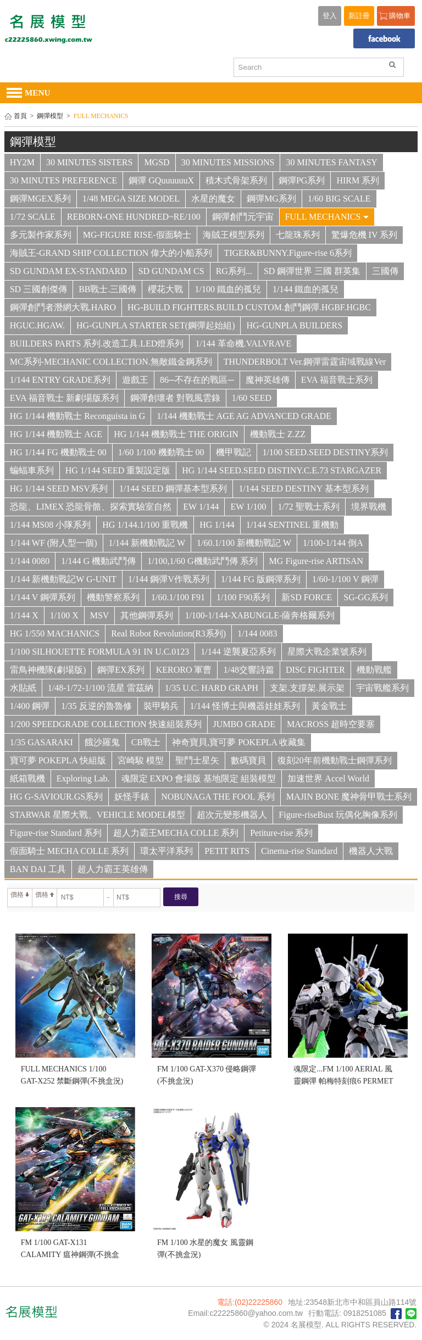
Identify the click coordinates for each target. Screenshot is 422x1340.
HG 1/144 (217, 524)
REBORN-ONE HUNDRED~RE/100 (134, 216)
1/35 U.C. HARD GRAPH (211, 688)
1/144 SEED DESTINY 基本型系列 (303, 488)
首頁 (20, 116)
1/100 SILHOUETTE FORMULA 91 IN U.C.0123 (100, 651)
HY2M (22, 162)
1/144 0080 (29, 561)
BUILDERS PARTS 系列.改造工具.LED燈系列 (97, 343)
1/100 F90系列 (243, 597)
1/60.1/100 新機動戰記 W (244, 543)
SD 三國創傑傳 (38, 289)
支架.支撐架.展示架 (307, 688)
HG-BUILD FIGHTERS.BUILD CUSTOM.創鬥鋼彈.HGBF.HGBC (249, 307)
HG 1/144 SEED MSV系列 (59, 488)
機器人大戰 (371, 851)
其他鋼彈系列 (146, 615)
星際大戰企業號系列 (327, 651)
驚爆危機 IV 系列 (364, 234)
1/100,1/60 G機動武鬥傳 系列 (202, 561)
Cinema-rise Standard (299, 851)
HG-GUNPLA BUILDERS (294, 325)
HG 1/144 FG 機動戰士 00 (58, 452)
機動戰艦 (374, 669)
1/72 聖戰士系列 (308, 506)
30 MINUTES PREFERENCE (64, 180)
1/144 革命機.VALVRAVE (243, 343)
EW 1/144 (201, 506)
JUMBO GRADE (244, 724)
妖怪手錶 (131, 796)
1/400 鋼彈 (29, 706)
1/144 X (24, 615)
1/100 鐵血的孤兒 (227, 289)
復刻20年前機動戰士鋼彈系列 (334, 760)
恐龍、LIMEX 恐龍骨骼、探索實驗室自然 (91, 506)
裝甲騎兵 (161, 706)
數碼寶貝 (248, 760)
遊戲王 (135, 379)
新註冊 (359, 16)
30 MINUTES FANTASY (331, 162)
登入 (330, 16)
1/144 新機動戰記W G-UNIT (63, 579)
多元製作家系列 (40, 234)
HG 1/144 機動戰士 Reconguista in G (78, 416)
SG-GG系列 (365, 597)
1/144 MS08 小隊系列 (50, 524)
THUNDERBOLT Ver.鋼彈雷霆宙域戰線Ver (305, 361)
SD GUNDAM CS (171, 271)
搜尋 (180, 897)
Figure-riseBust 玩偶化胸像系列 (338, 814)
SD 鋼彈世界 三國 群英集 (312, 271)
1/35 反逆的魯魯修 (96, 706)
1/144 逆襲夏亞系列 (238, 651)
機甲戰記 (233, 452)
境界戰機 (368, 506)
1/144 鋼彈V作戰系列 (168, 579)
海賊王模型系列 (233, 234)
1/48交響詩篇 (248, 669)
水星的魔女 (213, 198)
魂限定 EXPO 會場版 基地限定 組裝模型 (198, 778)
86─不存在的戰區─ (197, 379)
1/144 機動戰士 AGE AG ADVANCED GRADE (244, 416)
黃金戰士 (329, 706)
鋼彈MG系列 (271, 198)
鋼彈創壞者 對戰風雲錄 (175, 398)
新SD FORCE (306, 597)
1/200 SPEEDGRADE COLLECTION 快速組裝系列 (106, 724)
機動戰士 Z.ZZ (278, 434)
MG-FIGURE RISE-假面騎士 (137, 234)
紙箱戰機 (27, 778)
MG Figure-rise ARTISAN (316, 561)
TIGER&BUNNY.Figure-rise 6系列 (288, 253)
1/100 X (64, 615)
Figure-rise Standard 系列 (56, 833)
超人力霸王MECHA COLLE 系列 (175, 833)
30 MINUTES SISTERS (89, 162)
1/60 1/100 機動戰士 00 (161, 452)
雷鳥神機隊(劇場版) (48, 669)
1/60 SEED (251, 398)
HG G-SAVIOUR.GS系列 (56, 796)
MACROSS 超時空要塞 (331, 724)
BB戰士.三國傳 (107, 289)
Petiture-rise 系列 (281, 833)
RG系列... (234, 271)
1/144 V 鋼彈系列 (42, 597)
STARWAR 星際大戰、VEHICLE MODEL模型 (98, 814)
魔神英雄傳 (268, 379)
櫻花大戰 (165, 289)
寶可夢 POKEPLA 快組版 (58, 760)
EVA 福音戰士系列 (337, 379)
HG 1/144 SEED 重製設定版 (118, 470)
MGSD (156, 162)
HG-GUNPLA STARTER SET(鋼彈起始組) (155, 325)
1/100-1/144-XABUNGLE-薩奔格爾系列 (260, 615)
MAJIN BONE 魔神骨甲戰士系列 (349, 796)
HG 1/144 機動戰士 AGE (56, 434)
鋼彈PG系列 (302, 180)
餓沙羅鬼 (102, 742)
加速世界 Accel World (328, 778)
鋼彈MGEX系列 (40, 198)
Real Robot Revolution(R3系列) (168, 633)
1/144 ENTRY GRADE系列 (60, 379)
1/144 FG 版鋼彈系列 (261, 579)
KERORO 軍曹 (184, 669)
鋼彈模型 (50, 116)
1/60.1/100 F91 (178, 597)
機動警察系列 (113, 597)
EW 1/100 (248, 506)
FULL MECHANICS (327, 216)
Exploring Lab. (83, 778)
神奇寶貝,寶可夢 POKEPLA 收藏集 (239, 742)
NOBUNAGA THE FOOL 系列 (218, 796)
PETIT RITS (226, 851)
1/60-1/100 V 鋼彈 (345, 579)
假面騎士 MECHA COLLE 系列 (69, 851)
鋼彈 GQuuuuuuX (161, 180)
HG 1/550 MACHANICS (55, 633)
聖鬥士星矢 (197, 760)
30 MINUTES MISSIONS (228, 162)
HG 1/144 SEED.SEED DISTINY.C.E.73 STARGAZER (281, 470)
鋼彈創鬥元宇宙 (243, 216)
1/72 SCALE (32, 216)
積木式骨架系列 (236, 180)
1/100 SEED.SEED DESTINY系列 (325, 452)
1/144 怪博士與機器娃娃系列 (245, 706)
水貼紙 (23, 688)
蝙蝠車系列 (32, 470)
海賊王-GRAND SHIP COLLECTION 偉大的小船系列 (111, 253)
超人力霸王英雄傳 (112, 869)
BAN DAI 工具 (38, 869)
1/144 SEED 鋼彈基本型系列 (173, 488)
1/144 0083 (257, 633)
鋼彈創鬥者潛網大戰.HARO (63, 307)
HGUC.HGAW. (37, 325)
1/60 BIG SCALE (339, 198)
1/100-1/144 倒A (333, 543)
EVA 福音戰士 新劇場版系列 (64, 398)
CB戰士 (145, 742)
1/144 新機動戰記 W (147, 543)
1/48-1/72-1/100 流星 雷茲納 (100, 688)
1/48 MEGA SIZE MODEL (131, 198)
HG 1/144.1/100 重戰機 (145, 524)
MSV (99, 615)
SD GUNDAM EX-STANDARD (68, 271)
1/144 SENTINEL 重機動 (292, 524)
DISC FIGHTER (315, 669)
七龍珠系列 (298, 234)
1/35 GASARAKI (41, 742)
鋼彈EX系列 (120, 669)
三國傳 (385, 271)
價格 (19, 894)
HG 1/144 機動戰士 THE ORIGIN (176, 434)
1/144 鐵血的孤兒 (305, 289)
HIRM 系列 (357, 180)
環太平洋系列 (166, 851)
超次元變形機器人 (232, 814)
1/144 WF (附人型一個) (53, 543)
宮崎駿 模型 (141, 760)
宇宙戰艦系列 (382, 688)
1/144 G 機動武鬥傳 (98, 561)
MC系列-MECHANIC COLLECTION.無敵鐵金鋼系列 (111, 361)
